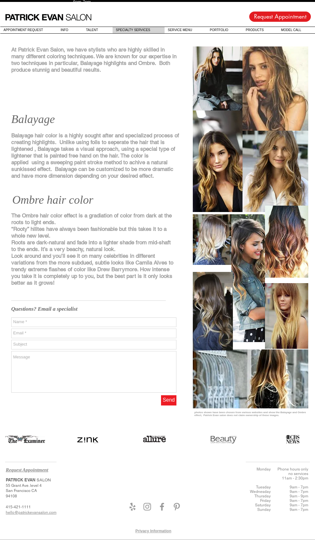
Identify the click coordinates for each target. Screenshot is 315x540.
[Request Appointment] (280, 17)
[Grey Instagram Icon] (147, 507)
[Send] (168, 400)
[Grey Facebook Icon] (162, 507)
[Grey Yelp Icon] (132, 507)
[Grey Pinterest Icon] (177, 507)
